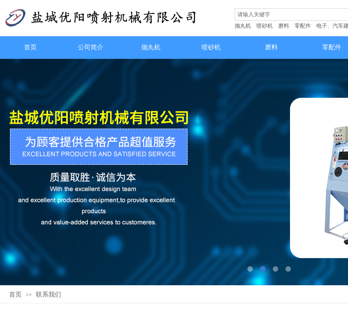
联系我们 (48, 294)
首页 (15, 294)
